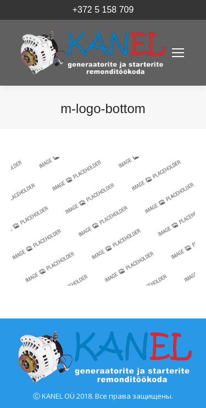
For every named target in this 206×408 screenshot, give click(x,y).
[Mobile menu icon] (178, 53)
